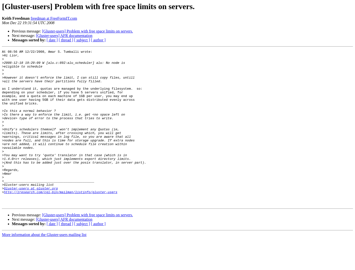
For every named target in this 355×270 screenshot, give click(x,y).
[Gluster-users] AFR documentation (64, 36)
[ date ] (52, 40)
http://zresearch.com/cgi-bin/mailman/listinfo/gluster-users (60, 221)
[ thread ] (66, 40)
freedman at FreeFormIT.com (54, 18)
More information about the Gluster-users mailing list (44, 266)
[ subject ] (82, 40)
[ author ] (98, 40)
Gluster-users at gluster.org (31, 216)
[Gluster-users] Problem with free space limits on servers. (87, 31)
